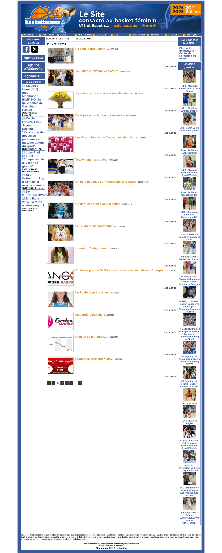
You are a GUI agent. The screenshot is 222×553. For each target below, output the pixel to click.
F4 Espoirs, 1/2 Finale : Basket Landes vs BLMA (189, 382)
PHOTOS (153, 34)
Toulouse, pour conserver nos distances (96, 91)
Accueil (49, 38)
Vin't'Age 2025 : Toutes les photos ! (189, 256)
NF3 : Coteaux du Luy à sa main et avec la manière (33, 143)
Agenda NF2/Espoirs (33, 65)
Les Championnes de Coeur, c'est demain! (98, 135)
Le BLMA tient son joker (88, 289)
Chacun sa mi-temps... (87, 333)
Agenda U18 (33, 72)
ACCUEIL (27, 34)
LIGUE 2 (62, 34)
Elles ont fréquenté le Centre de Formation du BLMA (187, 52)
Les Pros (60, 38)
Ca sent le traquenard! (87, 47)
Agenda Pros (33, 57)
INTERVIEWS (137, 34)
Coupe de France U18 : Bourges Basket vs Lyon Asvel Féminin (189, 443)
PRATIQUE (190, 34)
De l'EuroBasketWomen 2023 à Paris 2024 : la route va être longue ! (33, 156)
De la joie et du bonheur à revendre (94, 113)
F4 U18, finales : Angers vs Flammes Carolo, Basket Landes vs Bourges (189, 279)
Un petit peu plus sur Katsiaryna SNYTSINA (98, 179)
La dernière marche (85, 311)
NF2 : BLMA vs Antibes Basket (189, 108)
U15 (114, 34)
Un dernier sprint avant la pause (92, 201)
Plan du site (101, 546)
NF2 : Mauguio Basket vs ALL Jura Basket (189, 87)
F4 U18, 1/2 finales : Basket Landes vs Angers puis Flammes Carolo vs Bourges (189, 305)
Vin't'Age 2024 (189, 402)
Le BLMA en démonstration (90, 223)
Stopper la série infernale (88, 355)
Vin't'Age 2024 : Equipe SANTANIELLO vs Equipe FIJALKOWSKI (189, 516)
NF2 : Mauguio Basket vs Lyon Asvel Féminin (189, 171)
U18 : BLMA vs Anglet (189, 420)
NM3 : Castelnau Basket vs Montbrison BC (189, 213)
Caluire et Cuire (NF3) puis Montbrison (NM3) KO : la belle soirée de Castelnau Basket (33, 87)
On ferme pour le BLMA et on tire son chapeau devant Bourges (109, 267)
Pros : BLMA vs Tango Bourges (189, 150)
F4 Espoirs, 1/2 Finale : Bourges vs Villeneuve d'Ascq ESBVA (189, 359)
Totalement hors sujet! (87, 157)
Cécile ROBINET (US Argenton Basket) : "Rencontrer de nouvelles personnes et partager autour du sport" (32, 109)
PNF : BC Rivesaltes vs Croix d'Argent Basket (189, 466)
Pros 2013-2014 (74, 38)
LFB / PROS (46, 34)
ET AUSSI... (172, 34)
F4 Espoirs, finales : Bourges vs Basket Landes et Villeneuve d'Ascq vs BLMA (189, 332)
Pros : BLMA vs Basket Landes (189, 192)
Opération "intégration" (87, 245)
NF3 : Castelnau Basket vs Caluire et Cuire (189, 235)
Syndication (120, 546)
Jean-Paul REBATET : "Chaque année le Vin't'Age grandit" (33, 128)
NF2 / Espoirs (83, 34)
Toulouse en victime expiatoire (91, 69)
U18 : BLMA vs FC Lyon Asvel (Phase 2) (189, 129)
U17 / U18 (99, 34)
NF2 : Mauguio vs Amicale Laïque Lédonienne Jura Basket (189, 490)
